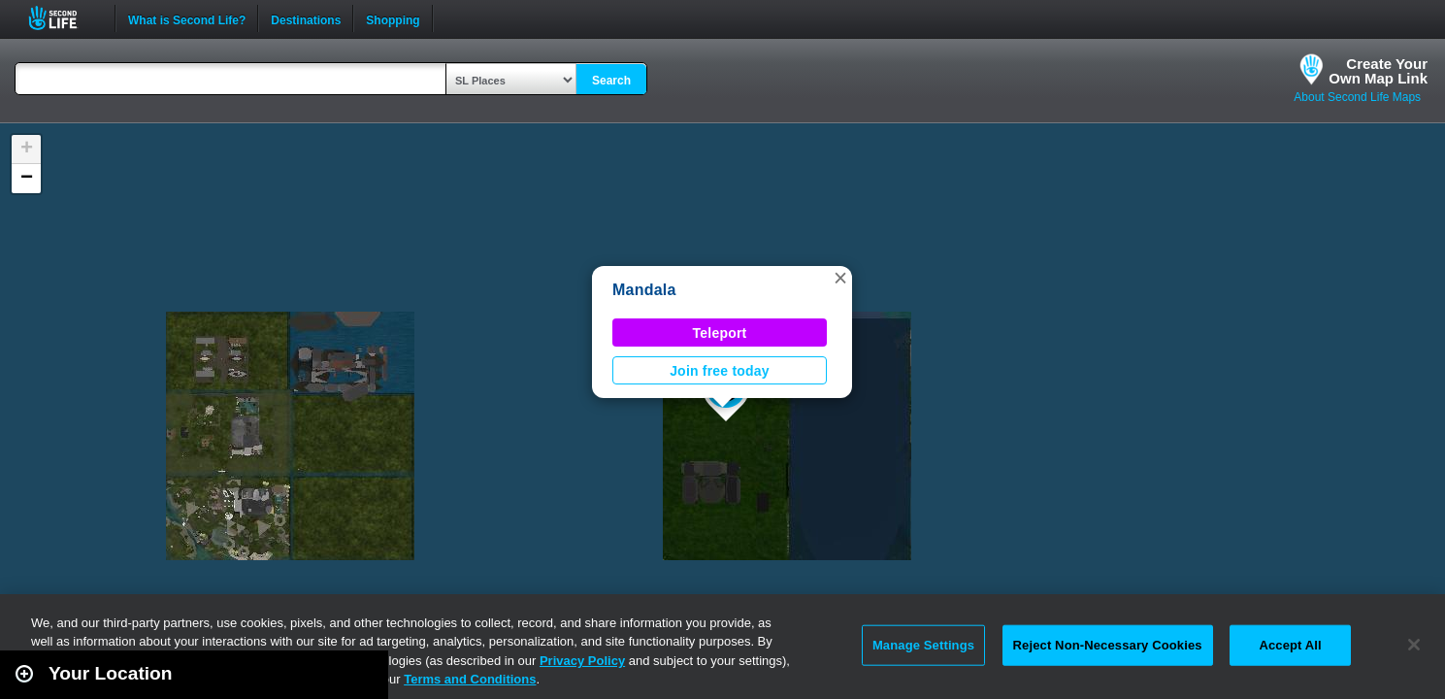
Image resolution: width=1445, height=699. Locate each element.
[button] (840, 277)
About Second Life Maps (1357, 97)
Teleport (720, 333)
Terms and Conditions (470, 679)
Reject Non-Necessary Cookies (1107, 645)
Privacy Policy (582, 660)
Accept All (1290, 645)
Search (611, 80)
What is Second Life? (187, 18)
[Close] (1414, 644)
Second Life (63, 18)
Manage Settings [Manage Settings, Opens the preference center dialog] (923, 645)
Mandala (644, 290)
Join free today (720, 371)
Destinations (306, 18)
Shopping (392, 18)
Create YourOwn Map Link (1378, 70)
